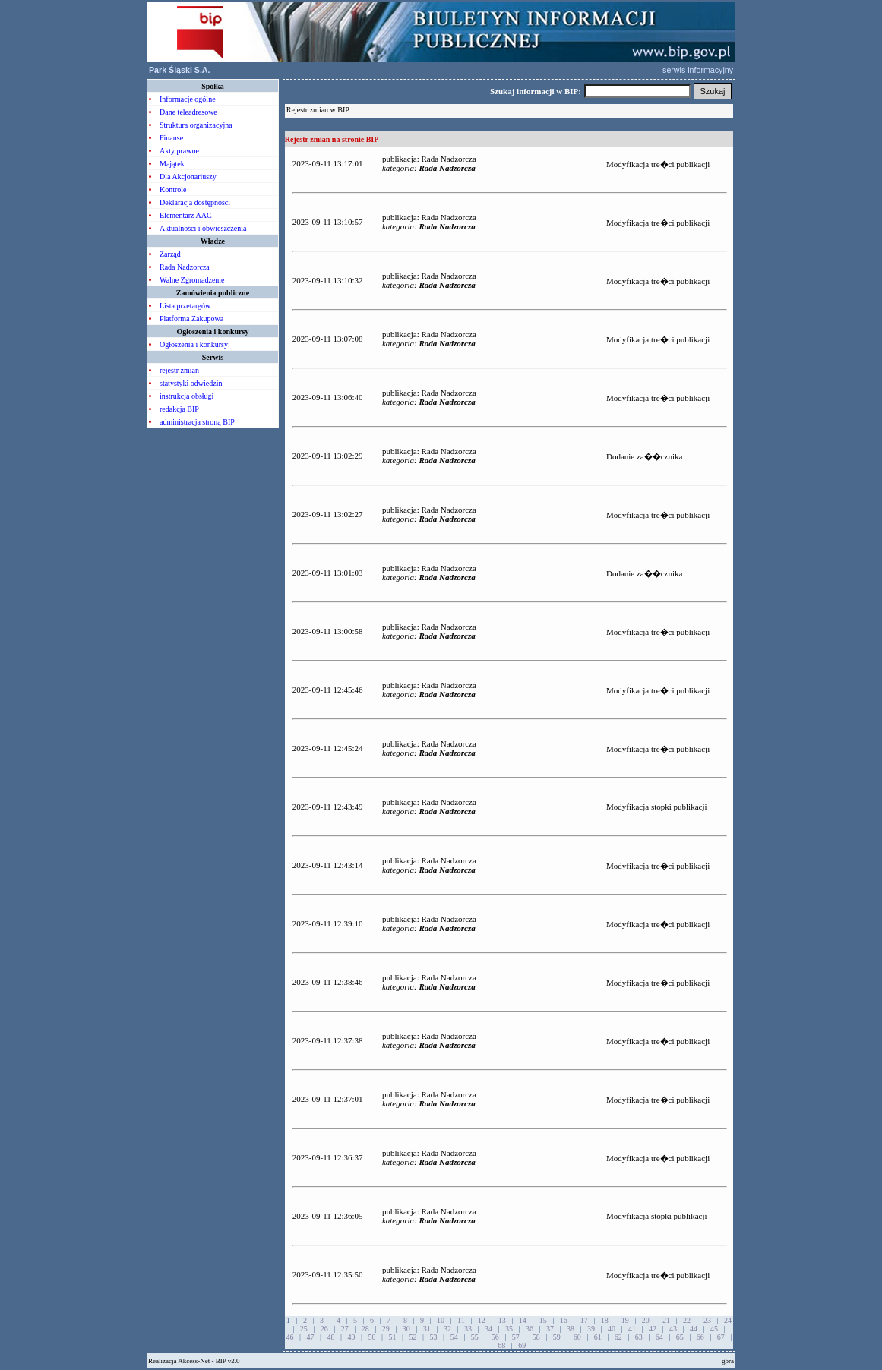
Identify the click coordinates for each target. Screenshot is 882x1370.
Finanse (171, 138)
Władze (213, 241)
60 (577, 1337)
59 (557, 1337)
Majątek (172, 163)
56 (495, 1337)
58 (536, 1337)
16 (563, 1320)
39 (591, 1328)
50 (372, 1337)
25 (304, 1328)
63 (639, 1337)
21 (666, 1320)
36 (529, 1328)
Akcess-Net (194, 1361)
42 (652, 1328)
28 (365, 1328)
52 (413, 1337)
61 (598, 1337)
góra (728, 1361)
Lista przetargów (185, 305)
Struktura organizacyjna (196, 125)
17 (584, 1320)
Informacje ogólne (188, 99)
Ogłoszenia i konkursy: (195, 344)
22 (687, 1320)
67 (721, 1337)
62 (618, 1337)
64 (659, 1337)
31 (427, 1328)
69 (522, 1345)
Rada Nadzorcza (185, 267)
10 (440, 1320)
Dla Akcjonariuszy (188, 176)
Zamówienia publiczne (212, 293)
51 (393, 1337)
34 (488, 1328)
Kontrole (173, 189)
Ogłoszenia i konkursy (212, 331)
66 (700, 1337)
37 (550, 1328)
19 (625, 1320)
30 (406, 1328)
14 (522, 1320)
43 (673, 1328)
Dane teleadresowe (188, 112)
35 (509, 1328)
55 (475, 1337)
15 (543, 1320)
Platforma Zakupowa (191, 318)
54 (454, 1337)
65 (680, 1337)
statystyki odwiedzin (191, 383)
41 (632, 1328)
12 (481, 1320)
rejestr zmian (179, 370)
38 (570, 1328)
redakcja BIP (179, 409)
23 (707, 1320)
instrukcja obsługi (186, 396)
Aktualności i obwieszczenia (203, 228)
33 (468, 1328)
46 (290, 1337)
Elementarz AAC (186, 215)
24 (728, 1320)
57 (516, 1337)
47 (311, 1337)
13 (502, 1320)
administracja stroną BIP (197, 422)
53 (434, 1337)
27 (345, 1328)
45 (714, 1328)
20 (646, 1320)
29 (386, 1328)
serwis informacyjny (698, 69)
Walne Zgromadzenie (192, 280)
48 (331, 1337)
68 (501, 1345)
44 (693, 1328)
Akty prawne (179, 151)
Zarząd (170, 254)
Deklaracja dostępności (195, 202)
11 (461, 1320)
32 (447, 1328)
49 (352, 1337)
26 (324, 1328)
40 (611, 1328)
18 (605, 1320)
